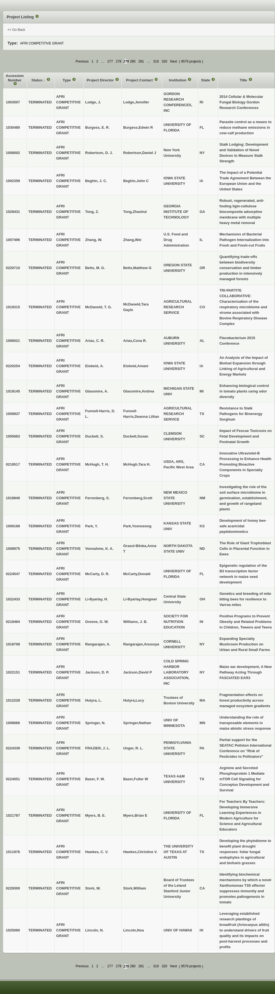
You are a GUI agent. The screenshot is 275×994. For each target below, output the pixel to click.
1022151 (13, 672)
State (206, 80)
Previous (82, 61)
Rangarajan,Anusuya (141, 644)
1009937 (13, 414)
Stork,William (134, 888)
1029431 (13, 212)
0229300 (13, 888)
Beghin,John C (136, 181)
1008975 (13, 548)
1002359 (13, 181)
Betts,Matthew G (137, 268)
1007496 (13, 240)
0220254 (13, 366)
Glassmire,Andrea (138, 391)
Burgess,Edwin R (138, 127)
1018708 (13, 644)
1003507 (13, 102)
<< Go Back (16, 30)
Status (37, 80)
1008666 (13, 723)
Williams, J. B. (135, 622)
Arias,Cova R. (135, 341)
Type (67, 80)
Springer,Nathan (137, 723)
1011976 (13, 852)
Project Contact (140, 80)
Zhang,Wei (132, 240)
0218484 (13, 622)
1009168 (13, 526)
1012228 (13, 700)
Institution (178, 80)
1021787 (13, 815)
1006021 (13, 341)
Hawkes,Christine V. (140, 852)
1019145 (13, 391)
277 (110, 61)
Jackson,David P (137, 672)
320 (164, 61)
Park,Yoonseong (137, 526)
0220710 (13, 268)
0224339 (13, 748)
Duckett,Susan (135, 436)
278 (118, 61)
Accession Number (15, 78)
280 (133, 61)
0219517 (13, 464)
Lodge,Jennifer (136, 102)
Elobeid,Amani (135, 366)
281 (141, 61)
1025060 (13, 930)
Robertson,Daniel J (139, 153)
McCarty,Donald (136, 574)
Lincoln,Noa (133, 930)
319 (156, 61)
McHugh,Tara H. (136, 464)
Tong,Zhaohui (135, 212)
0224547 (13, 574)
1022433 (13, 599)
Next (173, 61)
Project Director (101, 80)
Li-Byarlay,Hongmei (140, 599)
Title (244, 80)
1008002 (13, 153)
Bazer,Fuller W (135, 779)
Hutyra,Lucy (133, 700)
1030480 (13, 127)
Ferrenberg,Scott (137, 498)
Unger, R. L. (133, 748)
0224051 (13, 779)
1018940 (13, 498)
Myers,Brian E (135, 815)
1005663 (13, 436)
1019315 (13, 307)
